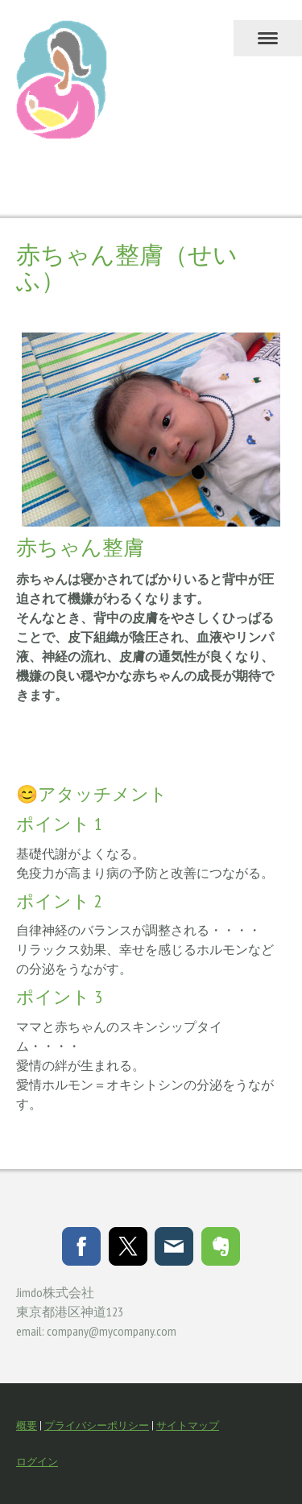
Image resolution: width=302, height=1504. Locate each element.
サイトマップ (187, 1425)
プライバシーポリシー (96, 1425)
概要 (26, 1425)
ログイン (37, 1462)
